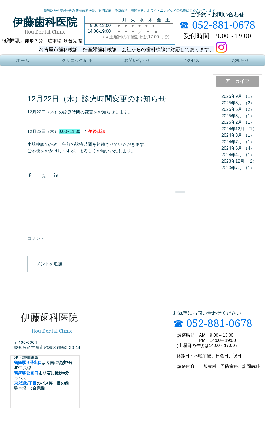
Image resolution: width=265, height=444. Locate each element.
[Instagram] (221, 47)
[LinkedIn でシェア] (56, 175)
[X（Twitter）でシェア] (43, 175)
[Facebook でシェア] (29, 175)
